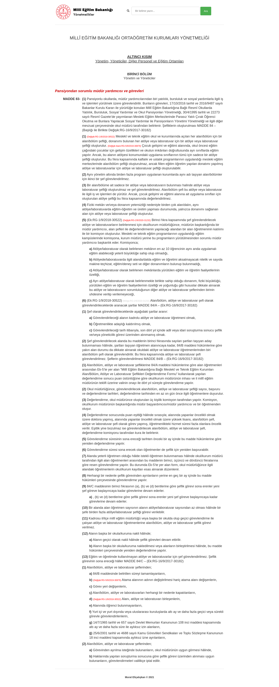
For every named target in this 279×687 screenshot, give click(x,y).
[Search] (165, 11)
